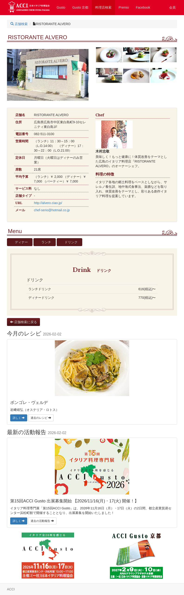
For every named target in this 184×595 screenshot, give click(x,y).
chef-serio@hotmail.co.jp (52, 210)
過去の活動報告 (42, 521)
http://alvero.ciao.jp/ (48, 203)
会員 (172, 7)
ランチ (46, 242)
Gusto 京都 (80, 7)
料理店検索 (103, 7)
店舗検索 (19, 24)
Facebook (143, 7)
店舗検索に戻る (23, 322)
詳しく (19, 417)
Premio (123, 7)
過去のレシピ (41, 417)
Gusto (61, 7)
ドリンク (71, 242)
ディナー (21, 242)
